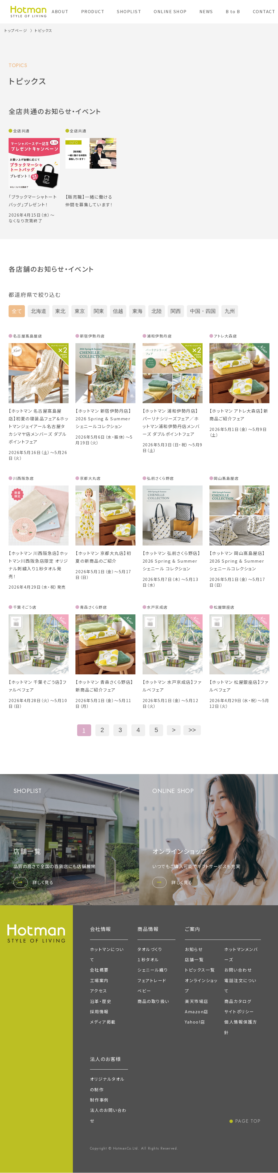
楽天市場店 (197, 1001)
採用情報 (99, 1011)
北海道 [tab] (38, 311)
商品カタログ (237, 1001)
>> (192, 730)
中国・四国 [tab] (203, 311)
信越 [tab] (118, 311)
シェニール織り (152, 970)
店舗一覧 (194, 959)
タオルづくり (149, 949)
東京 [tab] (80, 311)
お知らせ (194, 949)
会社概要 (99, 970)
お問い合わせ (238, 970)
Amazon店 (197, 1011)
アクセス (98, 991)
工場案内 (99, 980)
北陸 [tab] (156, 311)
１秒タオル (148, 959)
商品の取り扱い (153, 1001)
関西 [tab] (176, 311)
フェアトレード (152, 980)
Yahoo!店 (195, 1022)
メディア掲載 (103, 1022)
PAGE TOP (248, 1121)
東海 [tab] (137, 311)
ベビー (144, 991)
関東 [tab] (99, 311)
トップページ (15, 30)
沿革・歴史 (101, 1001)
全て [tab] (17, 311)
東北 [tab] (60, 311)
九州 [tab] (230, 311)
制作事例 (99, 1100)
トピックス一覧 (200, 970)
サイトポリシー (239, 1011)
